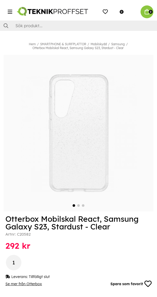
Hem (32, 44)
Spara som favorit (131, 283)
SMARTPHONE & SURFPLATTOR (63, 44)
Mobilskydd (99, 44)
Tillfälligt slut (39, 276)
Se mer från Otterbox (23, 284)
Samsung (118, 44)
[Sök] (78, 26)
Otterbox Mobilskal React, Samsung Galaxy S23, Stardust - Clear (78, 48)
